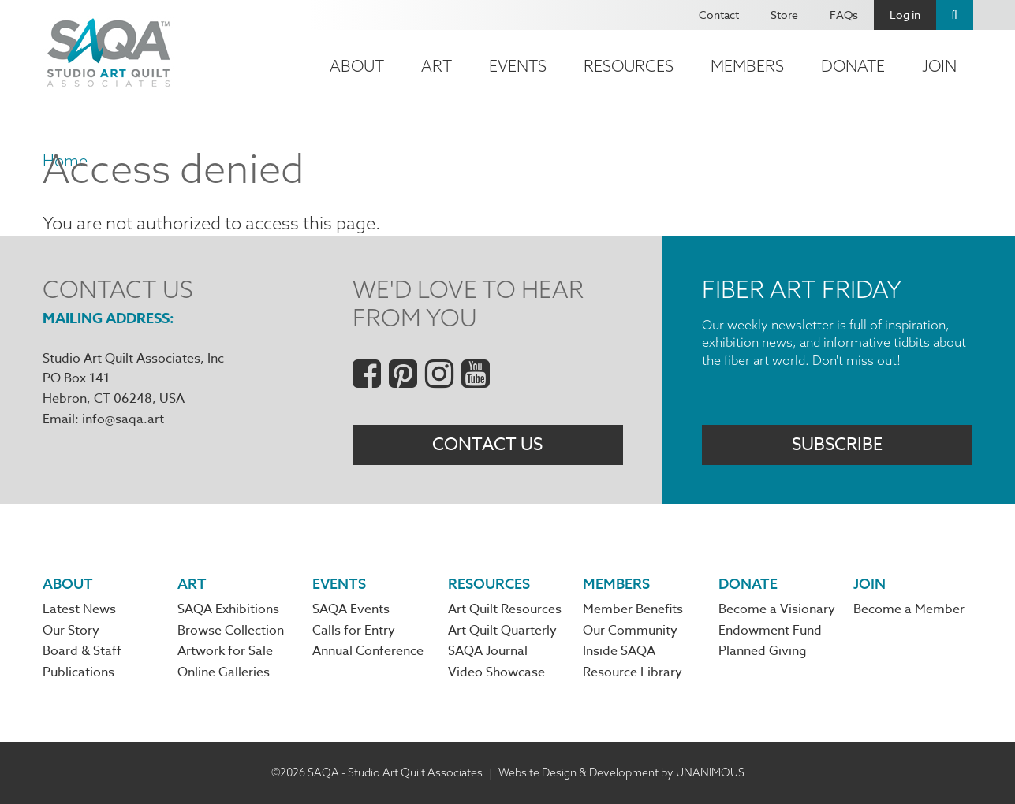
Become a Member (909, 609)
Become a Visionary (776, 609)
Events (518, 66)
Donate (853, 66)
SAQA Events (351, 609)
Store (784, 14)
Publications (78, 672)
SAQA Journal (488, 651)
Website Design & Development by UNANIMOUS (621, 772)
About (357, 66)
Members (747, 66)
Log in (905, 14)
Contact (719, 14)
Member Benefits (633, 609)
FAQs (844, 14)
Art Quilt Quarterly (502, 630)
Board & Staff (82, 651)
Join (939, 66)
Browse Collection (230, 630)
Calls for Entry (353, 630)
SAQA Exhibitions (228, 609)
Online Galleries (223, 672)
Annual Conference (368, 651)
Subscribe (837, 444)
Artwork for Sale (225, 651)
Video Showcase (496, 672)
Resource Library (632, 672)
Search (954, 15)
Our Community (630, 630)
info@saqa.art (123, 419)
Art (436, 66)
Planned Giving (762, 651)
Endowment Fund (770, 630)
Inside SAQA (619, 651)
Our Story (71, 630)
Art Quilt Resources (505, 609)
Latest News (79, 609)
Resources (629, 66)
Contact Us (487, 444)
